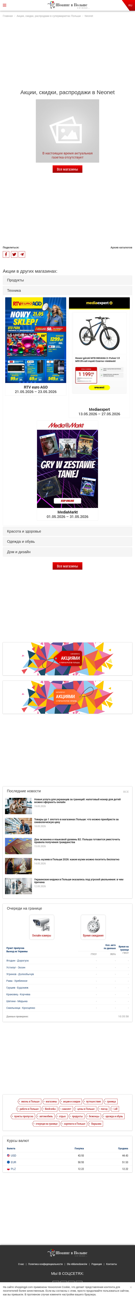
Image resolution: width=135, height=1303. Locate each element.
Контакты (111, 1264)
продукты (77, 1116)
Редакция (96, 1264)
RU (130, 5)
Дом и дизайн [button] (18, 552)
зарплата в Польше (74, 1123)
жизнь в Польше (30, 1101)
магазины (51, 1101)
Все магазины (67, 169)
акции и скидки (71, 1101)
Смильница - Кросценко (20, 1008)
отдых (62, 1116)
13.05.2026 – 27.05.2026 (99, 411)
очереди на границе (47, 1123)
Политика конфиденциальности (45, 1264)
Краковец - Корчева (18, 994)
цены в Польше (86, 1109)
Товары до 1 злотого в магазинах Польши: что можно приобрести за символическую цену (76, 821)
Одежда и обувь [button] (21, 541)
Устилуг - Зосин (15, 967)
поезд (104, 1109)
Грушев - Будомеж (17, 987)
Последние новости (24, 791)
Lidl (115, 1109)
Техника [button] (14, 290)
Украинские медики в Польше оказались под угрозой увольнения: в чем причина (78, 881)
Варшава (96, 1123)
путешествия (93, 1101)
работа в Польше (29, 1109)
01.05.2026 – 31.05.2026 (67, 514)
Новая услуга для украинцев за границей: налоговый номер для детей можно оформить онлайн (77, 800)
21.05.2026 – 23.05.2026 (36, 389)
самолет (66, 1109)
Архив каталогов (121, 247)
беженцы (94, 1116)
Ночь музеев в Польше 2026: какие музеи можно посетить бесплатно (76, 859)
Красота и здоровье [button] (24, 531)
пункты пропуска (23, 1116)
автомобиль (46, 1116)
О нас (21, 1264)
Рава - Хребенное (16, 980)
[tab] (67, 280)
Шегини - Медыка (17, 1001)
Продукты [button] (15, 280)
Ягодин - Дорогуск (17, 960)
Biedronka (50, 1109)
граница (111, 1101)
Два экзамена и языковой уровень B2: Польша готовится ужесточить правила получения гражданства (77, 841)
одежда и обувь (114, 1116)
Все (126, 791)
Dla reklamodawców (77, 1264)
